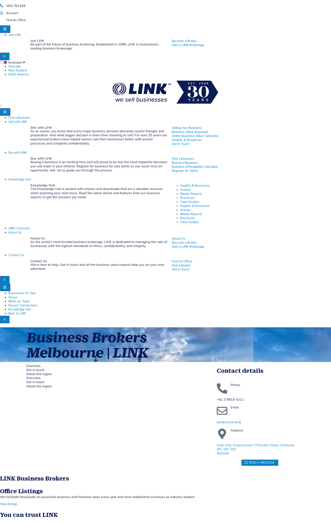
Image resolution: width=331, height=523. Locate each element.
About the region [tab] (39, 374)
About (12, 297)
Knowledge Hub (19, 179)
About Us (15, 232)
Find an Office (16, 20)
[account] (1, 12)
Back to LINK (17, 313)
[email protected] (229, 422)
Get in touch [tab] (35, 370)
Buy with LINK (17, 152)
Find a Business (19, 117)
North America (18, 74)
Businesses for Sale (22, 293)
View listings (8, 504)
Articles (185, 189)
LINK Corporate (19, 228)
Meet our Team (19, 301)
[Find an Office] (1, 19)
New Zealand (17, 70)
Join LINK (14, 35)
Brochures (187, 197)
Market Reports (191, 193)
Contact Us (16, 255)
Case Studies (189, 201)
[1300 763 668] (1, 5)
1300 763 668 (16, 6)
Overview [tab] (33, 366)
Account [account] (12, 13)
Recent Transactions (22, 305)
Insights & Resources (195, 185)
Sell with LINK (17, 121)
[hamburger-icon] (5, 29)
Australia (14, 62)
